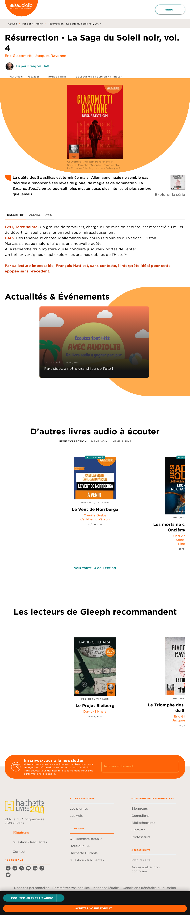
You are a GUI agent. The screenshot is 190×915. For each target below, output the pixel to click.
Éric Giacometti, (20, 55)
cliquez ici (49, 773)
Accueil (12, 23)
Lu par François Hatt (33, 66)
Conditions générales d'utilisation (149, 888)
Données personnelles (31, 888)
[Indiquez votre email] (135, 766)
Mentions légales (106, 888)
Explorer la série (170, 194)
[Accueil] (21, 9)
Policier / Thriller (32, 23)
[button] (33, 898)
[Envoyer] (174, 766)
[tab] (15, 214)
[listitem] (8, 868)
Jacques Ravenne (50, 55)
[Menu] (170, 9)
